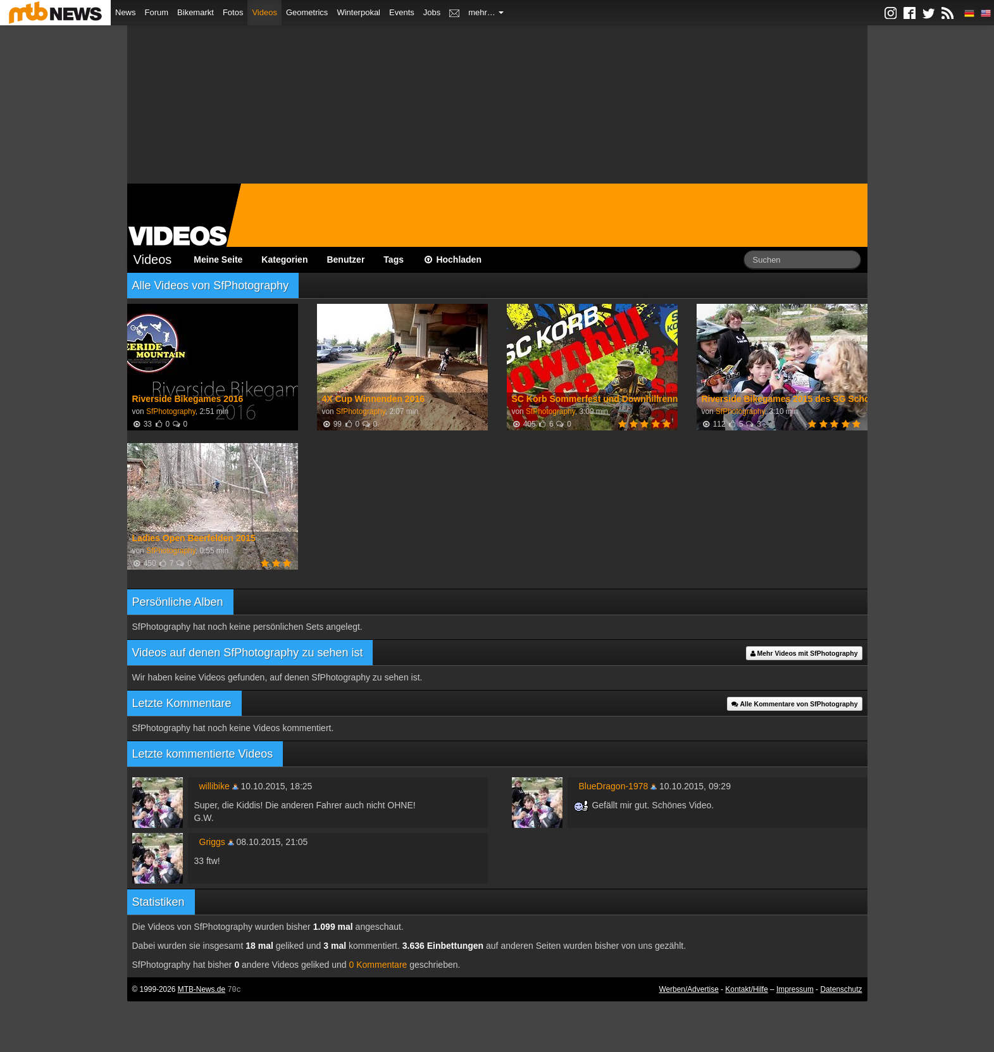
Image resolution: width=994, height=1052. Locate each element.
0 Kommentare (378, 965)
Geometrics (307, 12)
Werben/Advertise (688, 989)
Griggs (212, 842)
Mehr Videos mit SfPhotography (804, 653)
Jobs (431, 12)
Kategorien (284, 259)
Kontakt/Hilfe (746, 989)
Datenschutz (841, 989)
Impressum (795, 989)
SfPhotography (171, 411)
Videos (264, 12)
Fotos (233, 12)
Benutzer (345, 259)
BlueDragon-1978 (614, 786)
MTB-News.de (201, 989)
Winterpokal (358, 12)
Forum (157, 12)
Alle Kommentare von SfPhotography (794, 704)
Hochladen (452, 259)
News (125, 12)
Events (401, 12)
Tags (393, 259)
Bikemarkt (195, 12)
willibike (214, 786)
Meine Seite (218, 259)
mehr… (486, 12)
